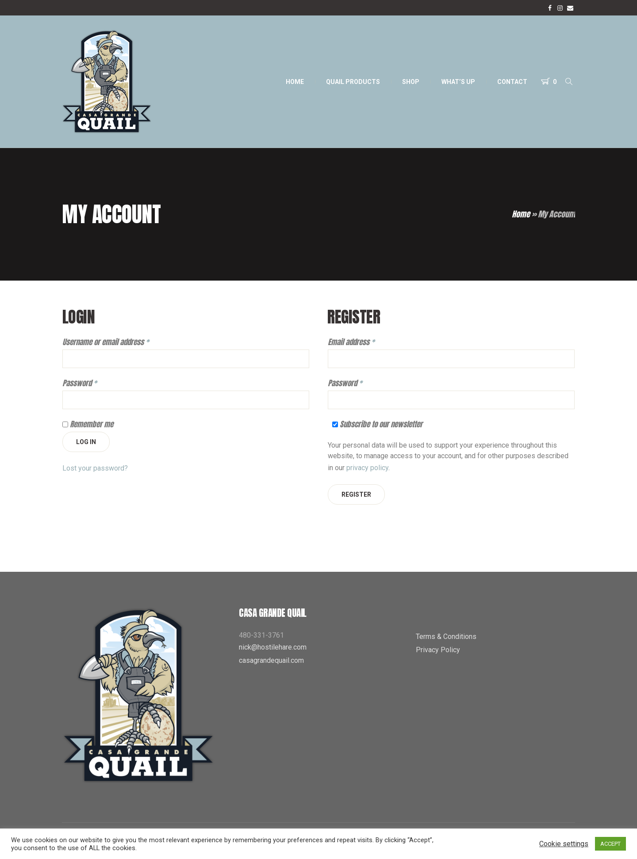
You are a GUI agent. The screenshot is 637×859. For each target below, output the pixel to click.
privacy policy (367, 468)
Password (79, 383)
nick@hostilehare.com (273, 647)
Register (356, 494)
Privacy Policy (438, 650)
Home (521, 214)
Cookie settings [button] (563, 844)
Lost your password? (95, 468)
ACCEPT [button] (610, 843)
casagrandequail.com (271, 660)
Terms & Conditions (446, 636)
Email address (351, 342)
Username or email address (105, 342)
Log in (86, 441)
